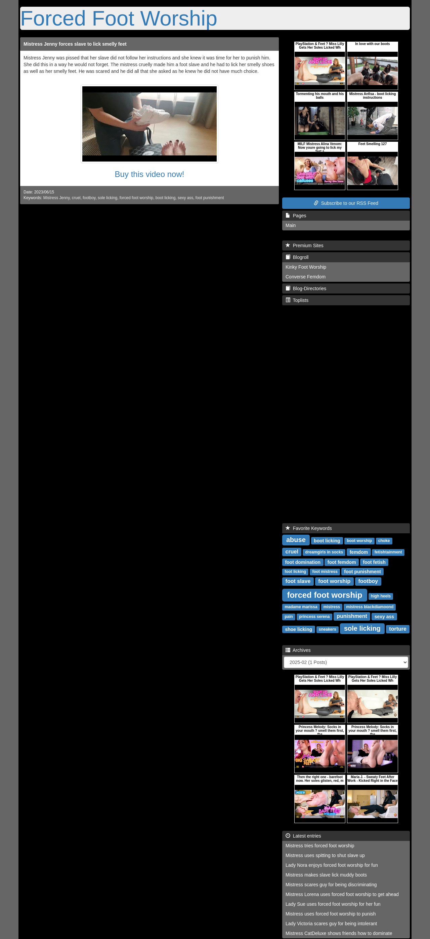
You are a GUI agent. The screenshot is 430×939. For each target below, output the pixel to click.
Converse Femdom (306, 276)
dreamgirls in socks (324, 552)
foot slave (298, 581)
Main (291, 225)
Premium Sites (305, 245)
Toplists (297, 300)
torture (397, 629)
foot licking (295, 571)
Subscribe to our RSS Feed (346, 203)
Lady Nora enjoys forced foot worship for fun (332, 865)
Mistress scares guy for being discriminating (331, 884)
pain (289, 616)
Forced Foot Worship (118, 18)
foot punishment (210, 197)
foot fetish (374, 562)
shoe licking (298, 629)
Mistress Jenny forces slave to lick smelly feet (75, 44)
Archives (298, 650)
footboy (89, 197)
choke (384, 540)
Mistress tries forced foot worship (320, 845)
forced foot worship (136, 197)
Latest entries (303, 836)
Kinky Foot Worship (306, 267)
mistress (332, 607)
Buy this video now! (149, 174)
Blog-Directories (306, 288)
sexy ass (185, 197)
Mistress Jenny (56, 197)
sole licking (107, 197)
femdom (359, 551)
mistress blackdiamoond (370, 607)
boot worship (359, 540)
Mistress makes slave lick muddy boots (326, 875)
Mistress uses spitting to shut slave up (325, 855)
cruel (76, 197)
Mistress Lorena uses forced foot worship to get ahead (342, 894)
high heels (381, 596)
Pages (296, 215)
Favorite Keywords (309, 528)
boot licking (166, 197)
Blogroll (297, 257)
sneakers (327, 629)
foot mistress (324, 571)
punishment (352, 616)
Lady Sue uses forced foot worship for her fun (333, 904)
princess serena (314, 616)
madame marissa (301, 607)
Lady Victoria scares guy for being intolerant (331, 923)
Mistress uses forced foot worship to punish (331, 913)
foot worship (334, 581)
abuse (296, 539)
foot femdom (342, 562)
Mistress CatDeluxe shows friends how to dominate (339, 933)
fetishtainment (388, 552)
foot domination (302, 562)
